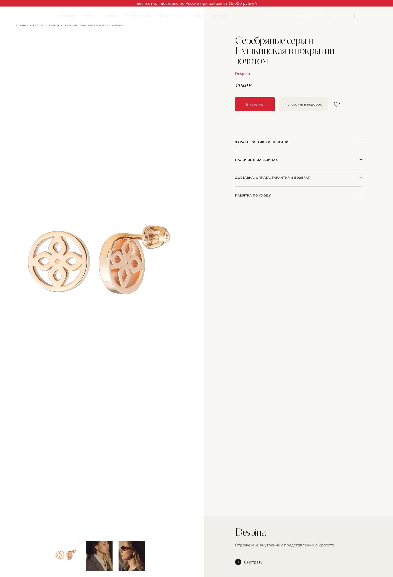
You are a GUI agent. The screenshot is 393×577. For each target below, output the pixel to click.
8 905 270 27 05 (310, 16)
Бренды (112, 16)
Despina (242, 73)
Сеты (181, 16)
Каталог (67, 16)
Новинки (89, 16)
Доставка (219, 16)
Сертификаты (139, 16)
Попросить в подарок (303, 104)
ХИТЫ (164, 16)
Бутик (198, 16)
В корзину (255, 104)
